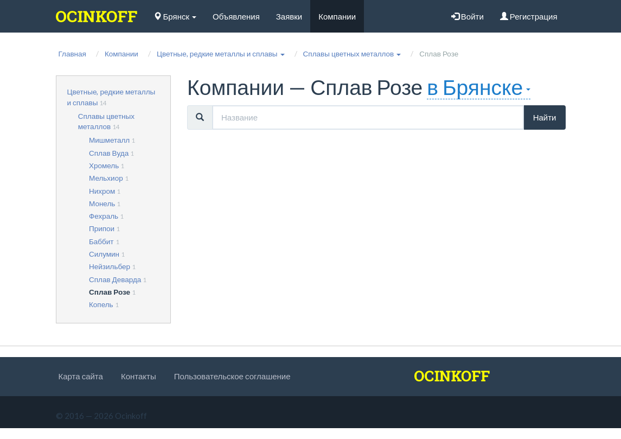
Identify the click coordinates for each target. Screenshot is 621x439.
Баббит (101, 241)
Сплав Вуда (109, 153)
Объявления (236, 16)
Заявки (289, 16)
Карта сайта (81, 376)
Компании (337, 16)
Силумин (104, 254)
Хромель (104, 165)
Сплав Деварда (115, 279)
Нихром (102, 191)
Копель (101, 304)
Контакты (138, 376)
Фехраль (103, 216)
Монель (102, 203)
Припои (101, 228)
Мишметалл (109, 140)
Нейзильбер (109, 266)
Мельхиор (106, 178)
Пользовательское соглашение (232, 376)
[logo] (96, 16)
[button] (221, 53)
